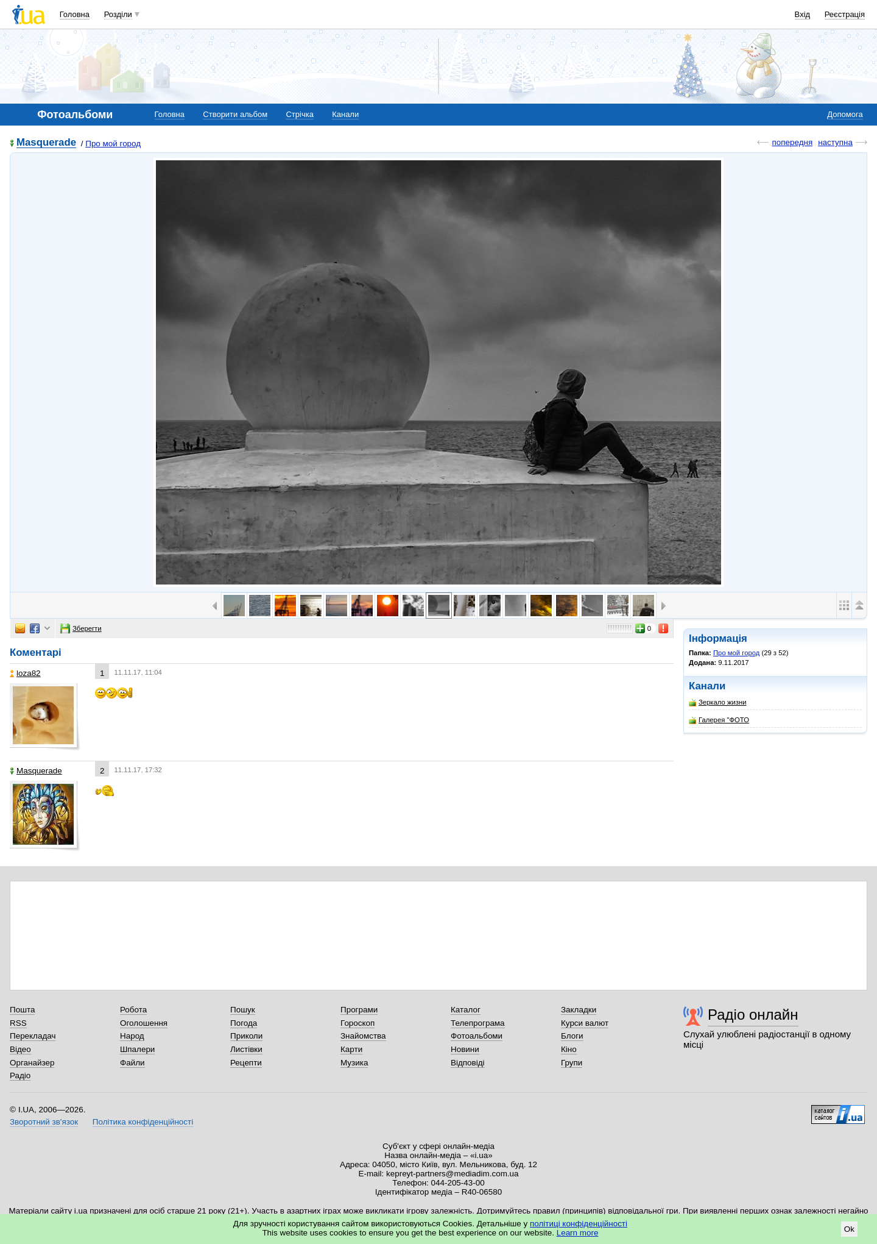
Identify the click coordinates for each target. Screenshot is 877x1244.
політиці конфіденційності (578, 1223)
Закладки (578, 1009)
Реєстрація (845, 14)
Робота (133, 1009)
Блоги (572, 1035)
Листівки (246, 1049)
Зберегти (81, 628)
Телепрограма (478, 1023)
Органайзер (32, 1062)
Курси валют (584, 1023)
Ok (849, 1229)
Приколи (246, 1035)
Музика (354, 1062)
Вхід (803, 14)
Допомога (844, 114)
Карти (351, 1049)
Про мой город (113, 143)
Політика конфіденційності (143, 1121)
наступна (835, 142)
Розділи (118, 14)
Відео (20, 1049)
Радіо (20, 1075)
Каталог (466, 1009)
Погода (243, 1023)
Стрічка (299, 114)
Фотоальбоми (476, 1035)
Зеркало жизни (718, 702)
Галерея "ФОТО (719, 720)
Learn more (578, 1232)
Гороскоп (357, 1023)
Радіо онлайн (753, 1014)
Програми (359, 1009)
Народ (132, 1035)
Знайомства (363, 1035)
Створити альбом (235, 114)
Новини (465, 1049)
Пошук (242, 1009)
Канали (345, 114)
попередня (792, 142)
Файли (132, 1062)
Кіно (569, 1049)
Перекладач (32, 1035)
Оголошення (143, 1023)
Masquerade (46, 143)
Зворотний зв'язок (44, 1121)
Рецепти (246, 1062)
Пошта (22, 1009)
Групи (571, 1062)
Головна (75, 14)
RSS (18, 1023)
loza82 (25, 673)
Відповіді (468, 1062)
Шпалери (137, 1049)
